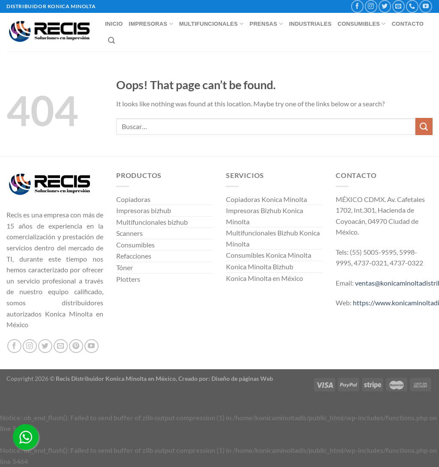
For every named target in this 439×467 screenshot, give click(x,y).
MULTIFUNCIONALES (211, 24)
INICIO (114, 24)
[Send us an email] (398, 6)
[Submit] (424, 126)
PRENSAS (266, 24)
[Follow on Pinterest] (76, 346)
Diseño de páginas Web (242, 378)
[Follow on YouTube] (425, 6)
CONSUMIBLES (361, 24)
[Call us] (412, 6)
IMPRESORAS (151, 24)
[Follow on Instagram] (371, 6)
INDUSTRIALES (310, 24)
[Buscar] (111, 40)
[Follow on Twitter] (385, 6)
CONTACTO (408, 24)
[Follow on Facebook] (357, 6)
